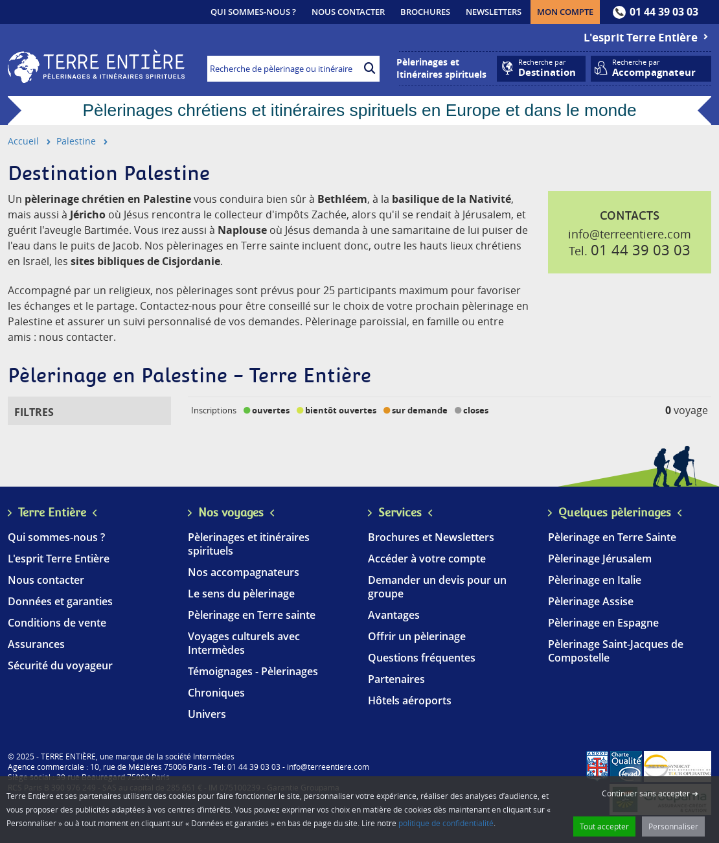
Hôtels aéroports (409, 700)
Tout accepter (604, 826)
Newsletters (493, 11)
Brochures (425, 11)
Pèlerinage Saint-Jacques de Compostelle (615, 651)
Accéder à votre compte (427, 558)
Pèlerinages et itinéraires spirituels (249, 544)
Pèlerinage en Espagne (603, 623)
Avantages (394, 615)
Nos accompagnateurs (243, 572)
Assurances (36, 644)
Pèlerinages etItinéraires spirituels (441, 68)
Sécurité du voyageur (60, 665)
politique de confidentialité (446, 823)
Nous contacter (348, 11)
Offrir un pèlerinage (417, 636)
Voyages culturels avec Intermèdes (244, 643)
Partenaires (396, 679)
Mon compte (568, 11)
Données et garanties (60, 601)
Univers (207, 714)
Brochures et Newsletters (431, 537)
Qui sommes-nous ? (253, 11)
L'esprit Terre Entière (647, 37)
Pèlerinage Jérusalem (600, 558)
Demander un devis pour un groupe (437, 587)
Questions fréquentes (421, 658)
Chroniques (216, 693)
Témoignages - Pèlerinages (253, 671)
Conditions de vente (57, 623)
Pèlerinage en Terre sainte (251, 615)
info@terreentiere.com (629, 234)
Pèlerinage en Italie (594, 580)
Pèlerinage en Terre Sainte (612, 537)
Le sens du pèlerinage (241, 593)
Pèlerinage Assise (590, 601)
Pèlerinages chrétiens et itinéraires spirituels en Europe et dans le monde (359, 110)
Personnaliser (673, 826)
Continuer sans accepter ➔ (650, 793)
